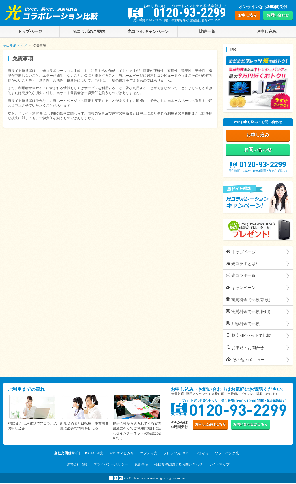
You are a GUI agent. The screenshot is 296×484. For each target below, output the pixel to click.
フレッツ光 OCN (176, 455)
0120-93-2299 (258, 166)
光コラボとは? (241, 265)
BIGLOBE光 (94, 455)
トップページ (241, 253)
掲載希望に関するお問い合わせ (178, 466)
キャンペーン (241, 289)
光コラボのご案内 (89, 31)
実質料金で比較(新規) (248, 301)
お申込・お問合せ (245, 349)
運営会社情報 (76, 466)
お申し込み (247, 15)
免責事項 (141, 466)
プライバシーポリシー (110, 466)
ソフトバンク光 (227, 455)
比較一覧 (207, 31)
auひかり (201, 455)
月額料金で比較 (243, 325)
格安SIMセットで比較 (248, 337)
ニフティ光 (148, 455)
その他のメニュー (245, 361)
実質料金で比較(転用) (248, 313)
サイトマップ (219, 466)
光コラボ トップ (15, 45)
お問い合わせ (278, 15)
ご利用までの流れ (26, 391)
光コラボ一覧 (241, 277)
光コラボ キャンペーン (148, 31)
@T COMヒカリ (121, 455)
